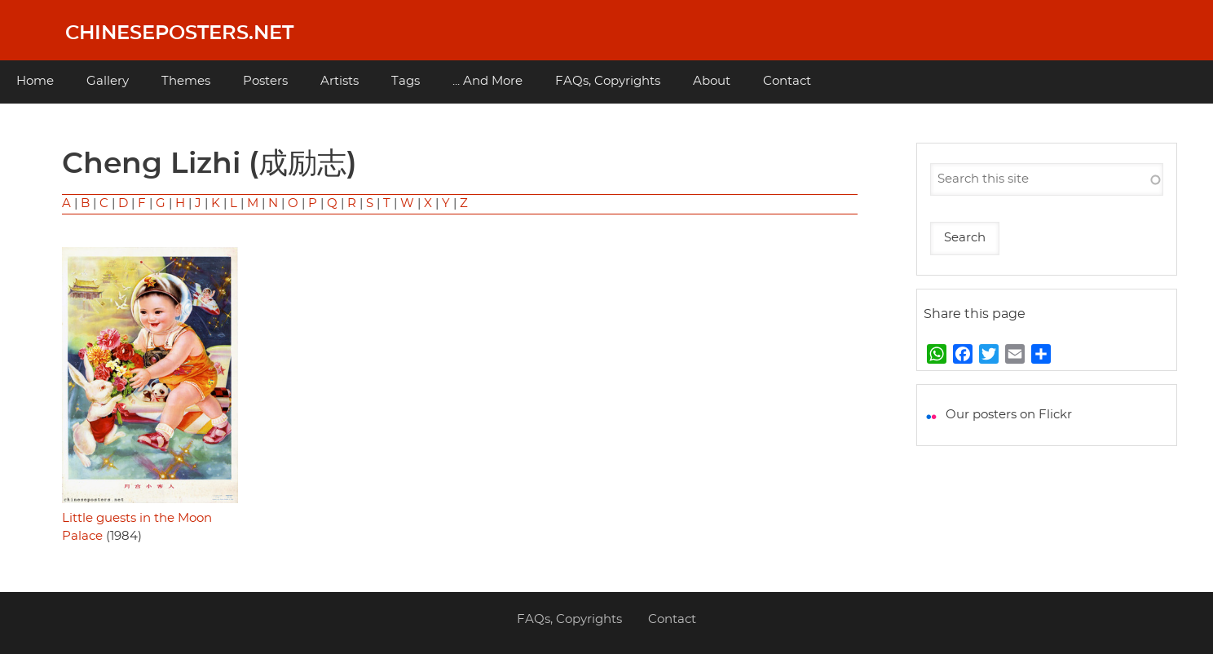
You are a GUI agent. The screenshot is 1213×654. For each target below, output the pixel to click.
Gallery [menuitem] (107, 81)
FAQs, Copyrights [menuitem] (607, 81)
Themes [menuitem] (185, 81)
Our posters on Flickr (1009, 415)
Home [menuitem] (35, 81)
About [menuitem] (711, 81)
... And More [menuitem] (487, 81)
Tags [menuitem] (405, 81)
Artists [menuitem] (339, 81)
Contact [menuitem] (787, 81)
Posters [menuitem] (265, 81)
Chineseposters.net (179, 33)
